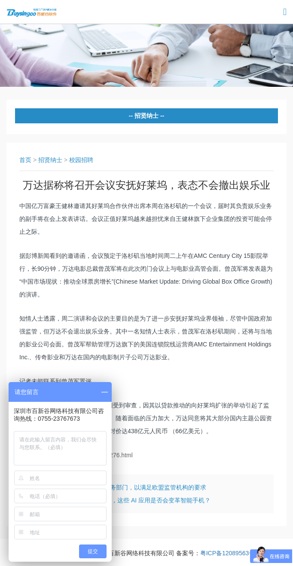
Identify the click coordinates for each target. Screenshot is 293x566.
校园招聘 (81, 159)
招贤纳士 (50, 159)
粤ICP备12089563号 (227, 553)
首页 (25, 159)
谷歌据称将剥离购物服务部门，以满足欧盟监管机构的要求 (128, 487)
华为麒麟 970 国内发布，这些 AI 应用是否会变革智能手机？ (130, 500)
